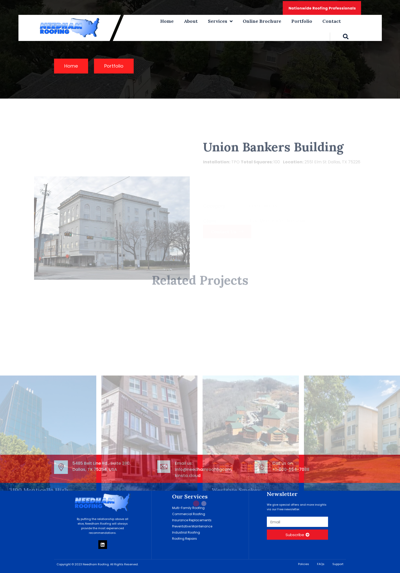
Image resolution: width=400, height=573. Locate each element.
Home (167, 21)
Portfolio (301, 21)
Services (220, 21)
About (191, 21)
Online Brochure (262, 21)
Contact (331, 21)
